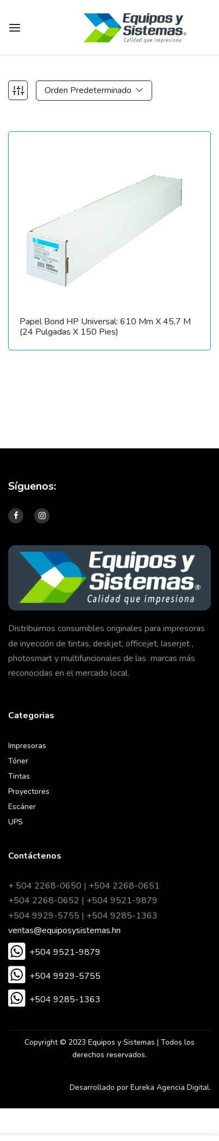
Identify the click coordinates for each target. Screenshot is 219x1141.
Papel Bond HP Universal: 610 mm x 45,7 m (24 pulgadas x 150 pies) (105, 327)
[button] (54, 953)
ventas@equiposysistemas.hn (64, 930)
